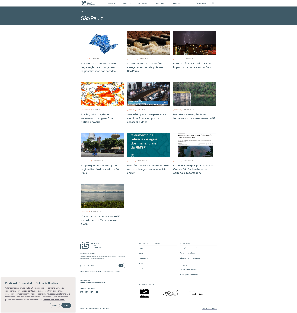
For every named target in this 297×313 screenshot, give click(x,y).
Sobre (110, 3)
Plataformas (142, 3)
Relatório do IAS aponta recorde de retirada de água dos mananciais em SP (148, 169)
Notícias (125, 3)
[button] (213, 3)
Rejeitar (54, 305)
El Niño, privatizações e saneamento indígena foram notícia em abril (98, 118)
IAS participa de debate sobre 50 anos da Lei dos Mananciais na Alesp (100, 220)
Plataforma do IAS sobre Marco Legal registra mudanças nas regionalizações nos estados (99, 67)
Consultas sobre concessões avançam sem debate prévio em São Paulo (146, 67)
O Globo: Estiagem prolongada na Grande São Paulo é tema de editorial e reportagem (193, 169)
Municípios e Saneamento (189, 248)
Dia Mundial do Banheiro (188, 269)
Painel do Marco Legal (187, 253)
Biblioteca (160, 3)
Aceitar (66, 305)
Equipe (141, 253)
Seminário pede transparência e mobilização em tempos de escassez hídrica (146, 118)
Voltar (83, 12)
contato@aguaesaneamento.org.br (93, 282)
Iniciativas (177, 3)
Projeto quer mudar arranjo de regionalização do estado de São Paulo (100, 169)
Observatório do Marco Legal (190, 258)
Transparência (143, 258)
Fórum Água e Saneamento (189, 275)
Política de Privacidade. (113, 271)
